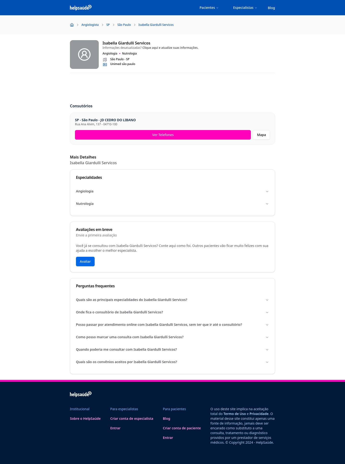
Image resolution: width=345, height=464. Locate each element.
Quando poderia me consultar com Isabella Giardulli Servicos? (172, 349)
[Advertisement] (172, 88)
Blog (271, 7)
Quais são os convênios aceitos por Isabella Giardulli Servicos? (172, 362)
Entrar (115, 428)
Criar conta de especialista (131, 418)
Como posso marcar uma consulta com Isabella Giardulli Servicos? (172, 337)
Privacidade (259, 413)
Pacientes (209, 7)
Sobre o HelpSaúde (85, 418)
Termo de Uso (235, 413)
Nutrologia (172, 203)
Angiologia (172, 191)
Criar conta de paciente (182, 428)
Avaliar (85, 261)
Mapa (261, 134)
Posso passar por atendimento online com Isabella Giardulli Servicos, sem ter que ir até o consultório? (172, 324)
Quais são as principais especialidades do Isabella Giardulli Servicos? (172, 299)
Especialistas (245, 7)
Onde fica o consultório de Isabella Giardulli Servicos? (172, 312)
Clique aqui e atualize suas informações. (170, 48)
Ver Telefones (163, 134)
